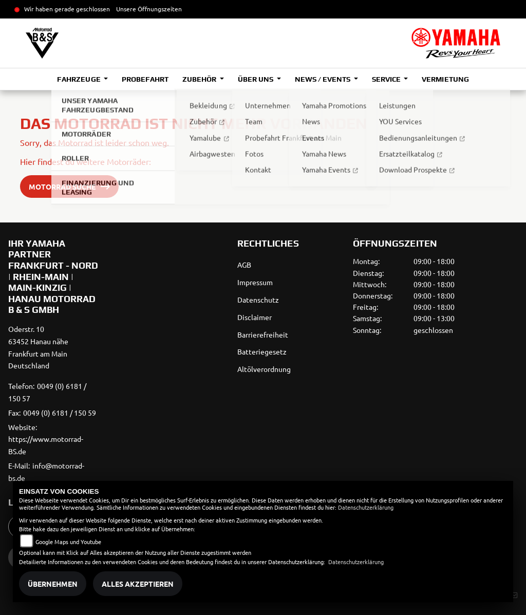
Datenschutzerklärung (365, 507)
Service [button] (387, 79)
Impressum (255, 282)
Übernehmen (53, 583)
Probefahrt (145, 79)
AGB (244, 264)
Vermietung (445, 79)
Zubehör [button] (200, 79)
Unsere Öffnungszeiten (149, 9)
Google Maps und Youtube (68, 541)
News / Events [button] (323, 79)
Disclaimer (254, 317)
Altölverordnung (264, 369)
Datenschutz (258, 299)
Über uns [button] (256, 79)
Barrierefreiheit (262, 334)
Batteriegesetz (262, 351)
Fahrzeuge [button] (79, 79)
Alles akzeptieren (138, 583)
